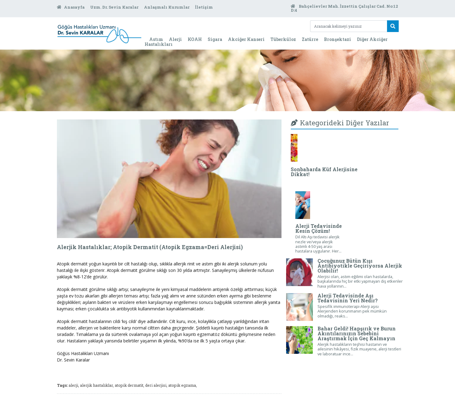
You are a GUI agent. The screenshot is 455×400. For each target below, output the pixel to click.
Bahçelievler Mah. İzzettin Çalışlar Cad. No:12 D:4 (344, 8)
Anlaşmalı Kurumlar (167, 7)
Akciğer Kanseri (246, 39)
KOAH (195, 39)
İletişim (204, 7)
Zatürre (310, 39)
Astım (156, 39)
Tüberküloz (283, 39)
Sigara (215, 39)
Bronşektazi (337, 39)
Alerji (175, 39)
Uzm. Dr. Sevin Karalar (114, 7)
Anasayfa (71, 7)
